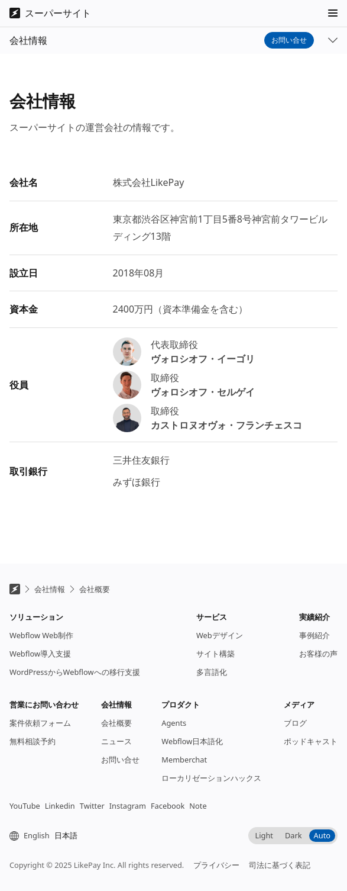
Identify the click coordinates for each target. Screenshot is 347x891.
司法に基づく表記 (279, 874)
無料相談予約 (32, 750)
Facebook (167, 815)
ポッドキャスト (311, 750)
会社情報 (49, 598)
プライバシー (216, 874)
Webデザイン (219, 644)
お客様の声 (318, 663)
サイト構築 (215, 663)
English (37, 844)
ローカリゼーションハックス (211, 787)
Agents (173, 732)
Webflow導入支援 (40, 663)
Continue (300, 12)
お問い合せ (289, 65)
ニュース (116, 750)
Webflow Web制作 (41, 644)
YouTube (24, 815)
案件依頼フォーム (40, 732)
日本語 (65, 844)
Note (197, 815)
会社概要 (94, 598)
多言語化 (211, 681)
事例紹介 (314, 644)
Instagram (127, 815)
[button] (333, 38)
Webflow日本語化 (192, 750)
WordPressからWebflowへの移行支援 (74, 681)
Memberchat (184, 769)
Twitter (92, 815)
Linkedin (60, 815)
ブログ (295, 732)
